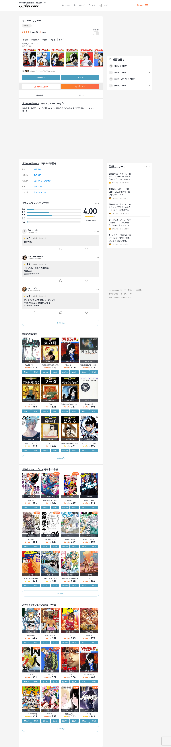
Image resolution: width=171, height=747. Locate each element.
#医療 (44, 40)
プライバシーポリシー (128, 294)
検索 (92, 5)
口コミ (81, 95)
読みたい (41, 78)
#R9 (61, 40)
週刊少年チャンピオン (42, 181)
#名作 (52, 40)
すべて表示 (61, 323)
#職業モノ (35, 40)
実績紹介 (139, 290)
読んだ (80, 78)
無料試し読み (41, 87)
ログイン (104, 5)
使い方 (140, 5)
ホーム (66, 5)
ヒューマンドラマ (40, 192)
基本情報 (39, 95)
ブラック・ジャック (30, 103)
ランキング (79, 5)
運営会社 (131, 290)
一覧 (95, 203)
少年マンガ (38, 187)
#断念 (25, 40)
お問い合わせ (113, 294)
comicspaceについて (117, 290)
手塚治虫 (27, 25)
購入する (80, 86)
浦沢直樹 (26, 334)
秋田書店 (37, 175)
